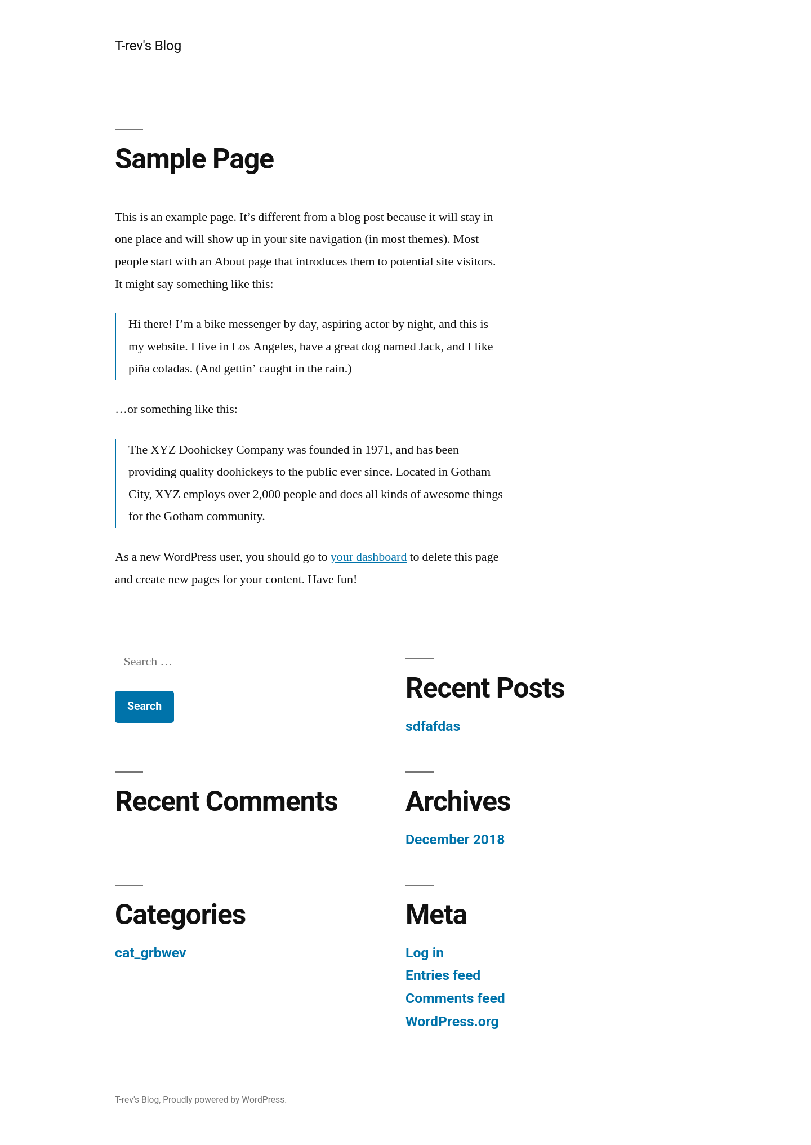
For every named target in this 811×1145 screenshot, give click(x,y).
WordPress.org (452, 1021)
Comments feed (455, 998)
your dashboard (369, 557)
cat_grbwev (150, 952)
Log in (425, 952)
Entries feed (443, 975)
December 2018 (455, 839)
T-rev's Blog (148, 45)
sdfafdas (433, 726)
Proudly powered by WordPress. (225, 1099)
